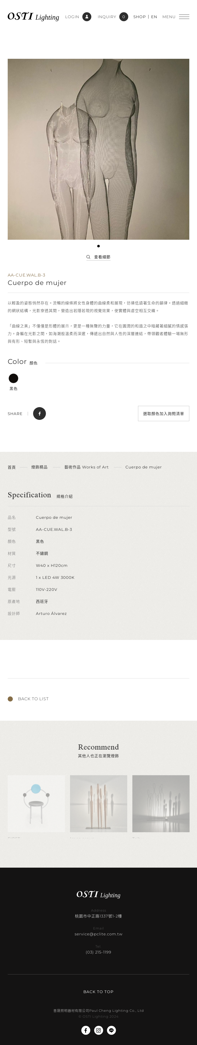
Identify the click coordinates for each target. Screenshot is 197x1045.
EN (154, 17)
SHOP (139, 17)
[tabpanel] (98, 149)
